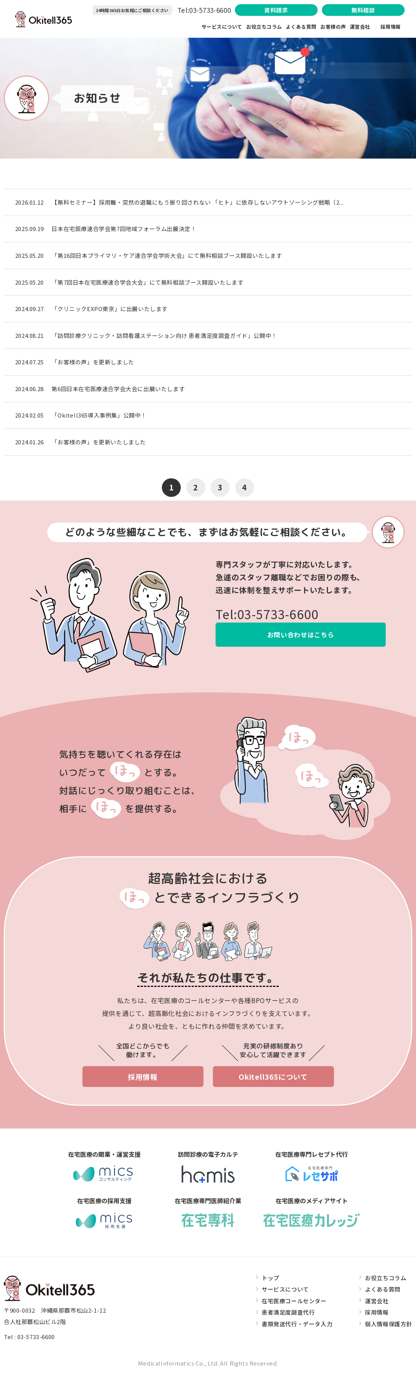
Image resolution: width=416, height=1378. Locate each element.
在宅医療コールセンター (294, 1302)
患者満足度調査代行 (288, 1314)
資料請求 (275, 10)
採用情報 (390, 26)
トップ (270, 1279)
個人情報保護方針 (388, 1326)
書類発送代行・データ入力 (297, 1326)
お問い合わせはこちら (300, 636)
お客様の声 (333, 26)
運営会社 (365, 26)
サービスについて (222, 26)
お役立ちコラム (264, 26)
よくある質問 (301, 26)
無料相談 (362, 10)
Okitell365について (273, 1078)
